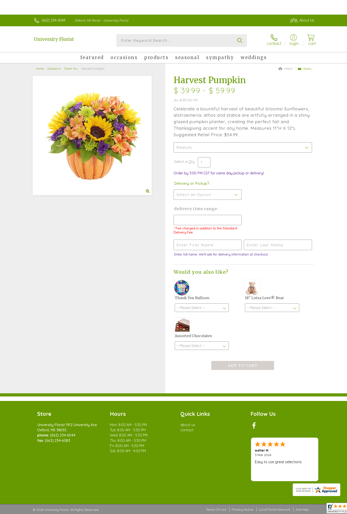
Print (286, 69)
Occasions (54, 68)
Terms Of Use (216, 509)
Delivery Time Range (196, 208)
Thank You (71, 68)
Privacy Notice (242, 509)
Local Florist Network (274, 509)
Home (40, 68)
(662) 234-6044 (53, 20)
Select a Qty (184, 161)
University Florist (54, 39)
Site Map (302, 509)
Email (305, 69)
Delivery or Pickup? (191, 183)
